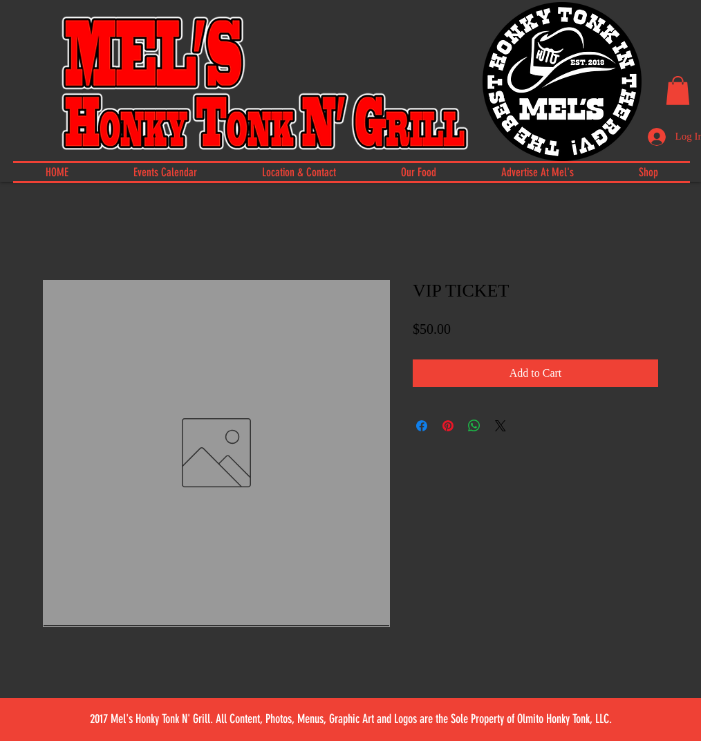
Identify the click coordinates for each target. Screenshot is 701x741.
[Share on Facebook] (421, 426)
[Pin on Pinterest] (448, 426)
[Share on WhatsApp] (474, 426)
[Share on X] (500, 426)
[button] (678, 90)
